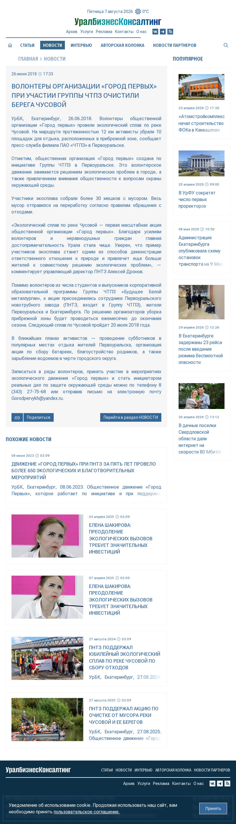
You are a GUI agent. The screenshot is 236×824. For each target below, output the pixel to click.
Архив (72, 31)
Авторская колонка (122, 45)
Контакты (124, 32)
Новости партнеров (175, 45)
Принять (213, 808)
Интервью (81, 45)
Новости (124, 770)
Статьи (27, 45)
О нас (141, 32)
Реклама (104, 31)
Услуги (86, 31)
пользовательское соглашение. (87, 812)
